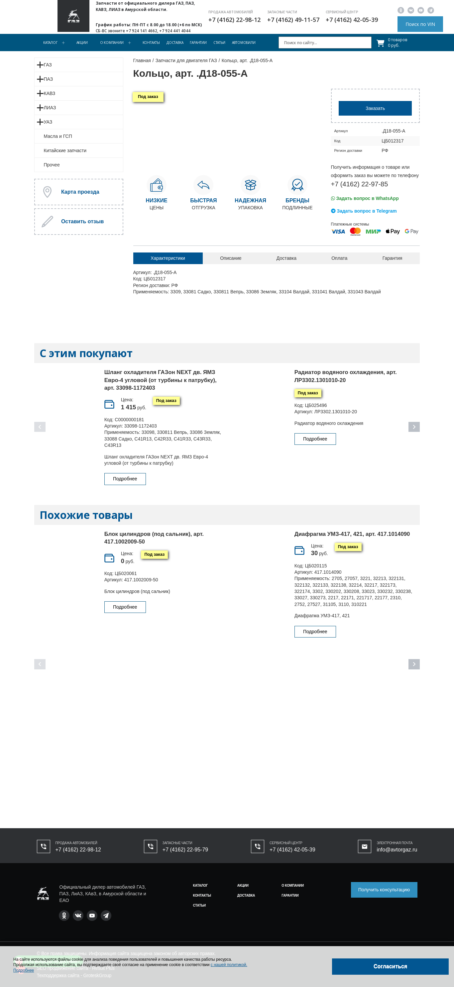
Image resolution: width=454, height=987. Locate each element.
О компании (112, 42)
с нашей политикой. (229, 964)
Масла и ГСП (58, 136)
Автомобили (244, 42)
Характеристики (168, 258)
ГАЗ (48, 64)
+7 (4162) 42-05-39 (352, 20)
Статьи (219, 42)
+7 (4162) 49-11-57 (293, 20)
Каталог (50, 42)
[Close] (390, 966)
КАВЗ (50, 93)
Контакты (151, 42)
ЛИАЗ (50, 107)
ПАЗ (48, 79)
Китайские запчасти (65, 150)
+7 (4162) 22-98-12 (234, 20)
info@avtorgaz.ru (397, 849)
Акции (82, 42)
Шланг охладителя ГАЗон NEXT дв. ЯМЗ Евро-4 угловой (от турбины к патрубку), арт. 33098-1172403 (160, 380)
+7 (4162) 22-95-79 (185, 849)
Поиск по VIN (420, 24)
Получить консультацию (384, 889)
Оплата (339, 258)
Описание (230, 258)
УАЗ (48, 122)
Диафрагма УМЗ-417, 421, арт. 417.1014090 (352, 534)
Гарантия (392, 258)
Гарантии (198, 42)
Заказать (375, 108)
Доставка (175, 42)
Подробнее (125, 478)
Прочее (52, 164)
